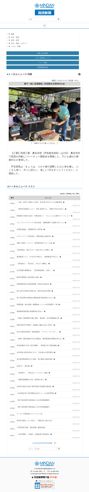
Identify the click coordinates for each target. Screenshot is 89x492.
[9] (48, 443)
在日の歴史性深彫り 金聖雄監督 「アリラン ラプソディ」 (39, 332)
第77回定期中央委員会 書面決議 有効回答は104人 (36, 298)
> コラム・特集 (14, 46)
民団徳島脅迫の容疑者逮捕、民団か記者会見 (34, 284)
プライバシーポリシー (45, 481)
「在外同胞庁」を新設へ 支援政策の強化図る (34, 434)
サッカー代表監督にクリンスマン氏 (30, 414)
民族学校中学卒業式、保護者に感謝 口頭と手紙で (36, 325)
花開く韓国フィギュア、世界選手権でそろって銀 (36, 243)
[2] (35, 443)
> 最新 (10, 34)
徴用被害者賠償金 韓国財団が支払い (31, 311)
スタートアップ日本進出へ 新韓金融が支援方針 (35, 236)
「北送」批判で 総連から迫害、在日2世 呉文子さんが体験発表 (40, 202)
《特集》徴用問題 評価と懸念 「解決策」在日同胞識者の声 (39, 318)
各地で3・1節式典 (24, 366)
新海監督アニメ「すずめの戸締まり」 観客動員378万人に (39, 257)
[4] (39, 443)
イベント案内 (42, 63)
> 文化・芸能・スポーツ (17, 43)
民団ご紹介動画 (42, 53)
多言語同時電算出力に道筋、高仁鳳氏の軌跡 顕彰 (36, 359)
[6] (42, 443)
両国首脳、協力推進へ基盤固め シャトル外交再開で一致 (38, 304)
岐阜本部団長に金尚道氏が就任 (29, 277)
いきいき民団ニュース (42, 58)
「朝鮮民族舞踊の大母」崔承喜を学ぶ (31, 379)
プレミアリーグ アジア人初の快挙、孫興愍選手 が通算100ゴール (41, 222)
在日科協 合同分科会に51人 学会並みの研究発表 (36, 352)
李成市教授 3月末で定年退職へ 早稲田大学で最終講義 (38, 345)
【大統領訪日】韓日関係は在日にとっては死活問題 (36, 393)
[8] (46, 443)
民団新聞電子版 (42, 67)
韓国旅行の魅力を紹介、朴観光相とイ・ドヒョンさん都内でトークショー (44, 216)
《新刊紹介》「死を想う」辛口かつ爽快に (33, 263)
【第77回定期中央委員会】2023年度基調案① (33, 407)
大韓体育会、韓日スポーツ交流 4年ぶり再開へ (35, 250)
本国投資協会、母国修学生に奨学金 (31, 229)
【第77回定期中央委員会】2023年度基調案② (33, 400)
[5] (41, 443)
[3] (37, 443)
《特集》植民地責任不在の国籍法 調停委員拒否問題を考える (40, 339)
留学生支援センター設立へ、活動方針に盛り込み (34, 420)
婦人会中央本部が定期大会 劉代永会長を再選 (35, 291)
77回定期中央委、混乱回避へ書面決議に (31, 427)
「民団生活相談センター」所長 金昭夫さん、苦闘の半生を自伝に (41, 209)
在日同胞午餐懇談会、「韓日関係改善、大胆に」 (36, 270)
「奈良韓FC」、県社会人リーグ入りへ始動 (33, 373)
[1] (33, 443)
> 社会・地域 (13, 37)
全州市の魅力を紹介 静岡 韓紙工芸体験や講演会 (35, 386)
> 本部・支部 (13, 40)
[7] (44, 443)
